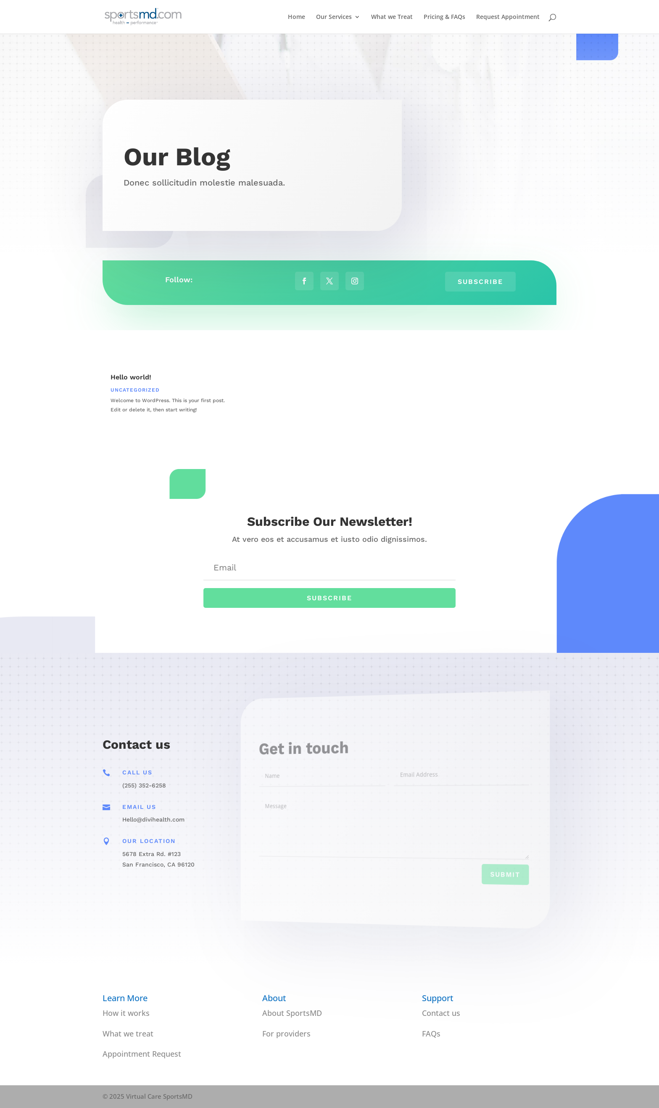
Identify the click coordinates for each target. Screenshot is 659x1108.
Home (296, 17)
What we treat (128, 1033)
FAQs (431, 1033)
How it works (126, 1013)
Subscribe (480, 281)
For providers (286, 1033)
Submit (487, 879)
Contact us (441, 1013)
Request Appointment (508, 17)
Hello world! (131, 377)
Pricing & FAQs (444, 17)
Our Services (334, 17)
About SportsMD (292, 1013)
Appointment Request (142, 1054)
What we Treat (392, 17)
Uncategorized (135, 390)
